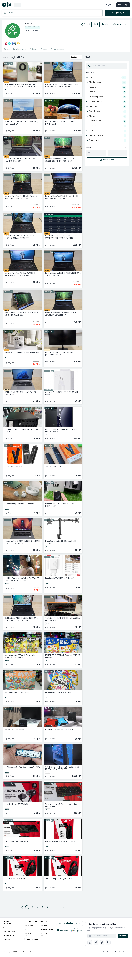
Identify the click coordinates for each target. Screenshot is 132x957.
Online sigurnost (9, 935)
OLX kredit (44, 926)
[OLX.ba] (6, 5)
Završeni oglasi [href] (19, 49)
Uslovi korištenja (9, 932)
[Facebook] (96, 942)
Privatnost (107, 952)
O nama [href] (44, 49)
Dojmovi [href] (33, 49)
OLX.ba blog (28, 926)
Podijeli (85, 24)
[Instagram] (89, 942)
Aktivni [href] (7, 49)
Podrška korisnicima (69, 923)
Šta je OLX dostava (31, 939)
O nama (6, 928)
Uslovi (117, 952)
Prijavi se (122, 936)
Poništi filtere (107, 160)
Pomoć (125, 952)
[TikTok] (102, 942)
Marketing (6, 939)
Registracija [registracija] (123, 5)
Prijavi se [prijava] (110, 5)
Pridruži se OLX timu (29, 934)
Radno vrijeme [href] (57, 49)
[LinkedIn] (108, 942)
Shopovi (27, 929)
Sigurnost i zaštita (46, 929)
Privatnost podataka (43, 934)
